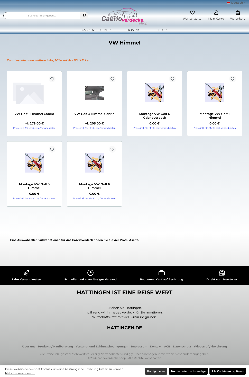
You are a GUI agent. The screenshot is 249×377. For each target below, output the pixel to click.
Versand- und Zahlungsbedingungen (102, 346)
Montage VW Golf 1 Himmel (215, 116)
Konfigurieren (156, 371)
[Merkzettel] (192, 15)
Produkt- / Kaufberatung (55, 346)
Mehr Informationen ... (20, 373)
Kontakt (155, 346)
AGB (167, 346)
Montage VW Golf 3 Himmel (34, 186)
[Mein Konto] (216, 15)
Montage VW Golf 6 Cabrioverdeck (154, 116)
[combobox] (41, 15)
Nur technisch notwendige (188, 371)
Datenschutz (182, 346)
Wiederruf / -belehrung (210, 346)
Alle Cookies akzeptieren (228, 371)
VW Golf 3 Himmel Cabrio (94, 114)
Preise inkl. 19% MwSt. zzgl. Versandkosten (34, 128)
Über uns (28, 346)
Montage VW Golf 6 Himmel (94, 186)
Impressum (139, 346)
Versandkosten (111, 354)
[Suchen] (84, 15)
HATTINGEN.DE (124, 327)
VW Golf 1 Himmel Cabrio (34, 114)
